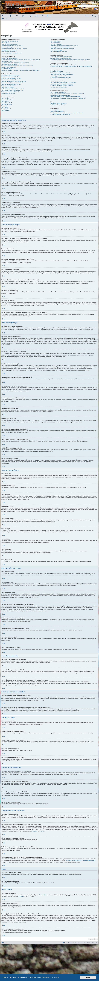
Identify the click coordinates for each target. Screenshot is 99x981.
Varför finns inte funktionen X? (57, 111)
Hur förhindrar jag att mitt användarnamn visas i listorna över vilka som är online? (20, 59)
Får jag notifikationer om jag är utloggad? (60, 95)
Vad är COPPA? (5, 42)
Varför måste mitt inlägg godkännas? (10, 91)
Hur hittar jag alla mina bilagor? (57, 104)
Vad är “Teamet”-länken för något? (58, 51)
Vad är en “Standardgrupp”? (57, 50)
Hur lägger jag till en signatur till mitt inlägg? (11, 78)
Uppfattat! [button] (88, 977)
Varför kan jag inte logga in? (8, 47)
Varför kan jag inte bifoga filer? (8, 85)
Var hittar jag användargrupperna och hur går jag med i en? (64, 45)
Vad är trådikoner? (5, 110)
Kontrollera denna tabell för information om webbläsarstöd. (81, 860)
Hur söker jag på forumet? (56, 71)
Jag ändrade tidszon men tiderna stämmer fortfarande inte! (15, 62)
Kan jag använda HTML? (7, 99)
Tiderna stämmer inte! (6, 61)
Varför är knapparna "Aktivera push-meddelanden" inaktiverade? (65, 96)
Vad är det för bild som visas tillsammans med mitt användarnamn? (17, 65)
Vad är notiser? (5, 107)
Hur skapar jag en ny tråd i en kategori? (10, 75)
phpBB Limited (42, 895)
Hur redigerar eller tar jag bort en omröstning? (12, 82)
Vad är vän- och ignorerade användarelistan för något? (63, 64)
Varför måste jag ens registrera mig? (10, 41)
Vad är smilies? (5, 101)
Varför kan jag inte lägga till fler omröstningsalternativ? (14, 81)
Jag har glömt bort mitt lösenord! (9, 50)
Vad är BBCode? (5, 98)
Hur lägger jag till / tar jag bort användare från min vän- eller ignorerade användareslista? (71, 66)
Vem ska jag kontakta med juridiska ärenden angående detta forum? (66, 113)
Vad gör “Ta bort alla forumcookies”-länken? (11, 53)
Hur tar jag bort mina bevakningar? (58, 87)
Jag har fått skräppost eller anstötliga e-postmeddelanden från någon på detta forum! (70, 59)
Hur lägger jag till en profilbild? (8, 67)
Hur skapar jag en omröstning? (8, 79)
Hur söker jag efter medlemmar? (58, 76)
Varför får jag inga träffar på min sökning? (60, 72)
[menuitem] (12, 16)
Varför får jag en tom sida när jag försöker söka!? (61, 74)
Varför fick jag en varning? (7, 87)
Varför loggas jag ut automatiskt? (9, 51)
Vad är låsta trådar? (6, 108)
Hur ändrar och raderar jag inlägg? (9, 76)
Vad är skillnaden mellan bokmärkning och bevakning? (63, 82)
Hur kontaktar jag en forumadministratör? (60, 114)
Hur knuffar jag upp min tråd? (8, 93)
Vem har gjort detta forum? (56, 110)
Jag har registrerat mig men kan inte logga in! (12, 45)
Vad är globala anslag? (6, 104)
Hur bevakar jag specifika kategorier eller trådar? (61, 84)
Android (42, 831)
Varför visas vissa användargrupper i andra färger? (62, 48)
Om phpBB (21, 896)
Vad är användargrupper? (56, 44)
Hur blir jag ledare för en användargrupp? (60, 47)
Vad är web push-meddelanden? (58, 92)
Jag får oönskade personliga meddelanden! (60, 58)
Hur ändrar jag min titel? (7, 68)
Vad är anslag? (5, 105)
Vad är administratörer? (55, 41)
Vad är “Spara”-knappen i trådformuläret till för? (12, 90)
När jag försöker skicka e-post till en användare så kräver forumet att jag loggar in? (20, 70)
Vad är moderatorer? (55, 42)
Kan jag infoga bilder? (6, 102)
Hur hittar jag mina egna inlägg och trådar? (60, 77)
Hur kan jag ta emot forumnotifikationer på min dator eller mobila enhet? (67, 93)
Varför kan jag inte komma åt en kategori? (11, 84)
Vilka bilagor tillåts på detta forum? (58, 103)
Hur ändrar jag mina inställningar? (9, 58)
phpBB (43, 946)
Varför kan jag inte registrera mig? (9, 44)
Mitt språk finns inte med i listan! (9, 64)
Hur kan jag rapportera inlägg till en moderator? (12, 88)
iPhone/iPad (34, 831)
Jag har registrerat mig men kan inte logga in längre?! (14, 48)
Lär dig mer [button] (55, 977)
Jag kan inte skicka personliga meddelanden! (61, 56)
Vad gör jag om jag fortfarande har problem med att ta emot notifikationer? (67, 98)
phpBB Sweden (51, 948)
